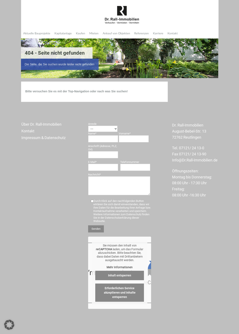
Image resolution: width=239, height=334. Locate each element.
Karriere (158, 33)
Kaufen (80, 33)
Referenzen (141, 33)
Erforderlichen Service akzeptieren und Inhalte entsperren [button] (119, 292)
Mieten (94, 33)
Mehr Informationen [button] (120, 267)
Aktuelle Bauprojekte (36, 33)
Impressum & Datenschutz (43, 137)
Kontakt (172, 33)
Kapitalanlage (63, 33)
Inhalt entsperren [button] (119, 275)
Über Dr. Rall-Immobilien (41, 124)
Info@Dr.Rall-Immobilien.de (195, 160)
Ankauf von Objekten (116, 33)
